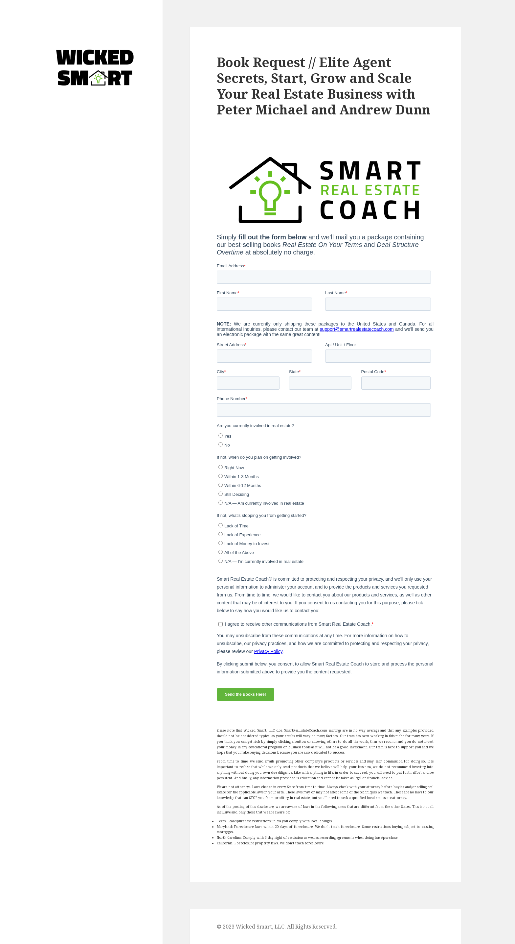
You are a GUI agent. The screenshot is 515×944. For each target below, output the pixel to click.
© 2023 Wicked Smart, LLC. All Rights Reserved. (277, 926)
